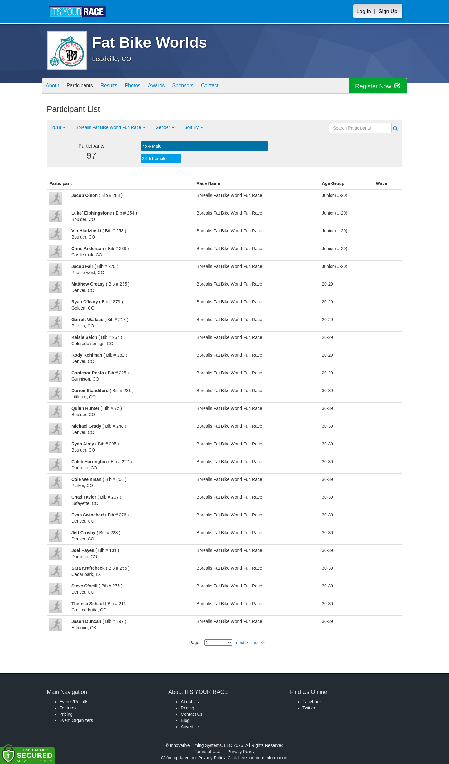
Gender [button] (165, 127)
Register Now (376, 86)
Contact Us (191, 714)
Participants (84, 86)
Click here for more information (257, 757)
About (54, 86)
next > (242, 642)
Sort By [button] (193, 127)
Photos (144, 86)
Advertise (190, 726)
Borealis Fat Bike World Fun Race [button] (110, 127)
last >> (258, 642)
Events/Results (73, 701)
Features (67, 707)
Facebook (311, 701)
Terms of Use (207, 751)
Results (117, 86)
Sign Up (388, 11)
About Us (190, 701)
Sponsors (200, 86)
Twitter (308, 707)
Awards (170, 86)
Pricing (66, 714)
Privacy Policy (240, 751)
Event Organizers (76, 720)
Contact (230, 86)
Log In (363, 11)
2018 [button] (58, 127)
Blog (185, 720)
